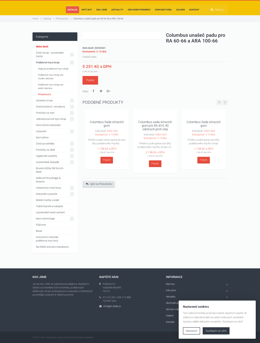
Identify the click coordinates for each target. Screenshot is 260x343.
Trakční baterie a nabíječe (49, 206)
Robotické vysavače (55, 194)
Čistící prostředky (55, 144)
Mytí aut (197, 285)
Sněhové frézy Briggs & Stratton (48, 180)
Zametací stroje (55, 101)
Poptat (90, 80)
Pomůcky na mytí (55, 113)
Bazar (39, 231)
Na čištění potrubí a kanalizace (52, 246)
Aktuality (197, 297)
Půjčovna (41, 224)
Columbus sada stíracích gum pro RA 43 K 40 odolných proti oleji (155, 125)
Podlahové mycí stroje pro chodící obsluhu (51, 77)
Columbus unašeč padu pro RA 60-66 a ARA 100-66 (98, 18)
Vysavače (55, 131)
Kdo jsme (197, 291)
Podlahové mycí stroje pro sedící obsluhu (51, 86)
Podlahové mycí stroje (55, 63)
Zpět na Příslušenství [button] (99, 184)
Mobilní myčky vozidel (47, 200)
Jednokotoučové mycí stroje (55, 119)
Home (37, 18)
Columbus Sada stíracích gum (107, 123)
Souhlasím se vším (216, 330)
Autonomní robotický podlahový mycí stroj (47, 239)
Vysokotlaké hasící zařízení (50, 212)
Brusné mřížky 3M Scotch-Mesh (50, 170)
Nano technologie (55, 219)
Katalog (48, 18)
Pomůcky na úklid (55, 150)
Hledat (217, 9)
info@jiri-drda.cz (112, 306)
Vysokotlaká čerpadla (55, 162)
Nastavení (191, 330)
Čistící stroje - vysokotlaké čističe (55, 54)
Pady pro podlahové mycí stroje (53, 68)
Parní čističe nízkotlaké (48, 125)
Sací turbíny (42, 137)
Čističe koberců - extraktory (55, 107)
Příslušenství (64, 18)
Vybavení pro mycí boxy (55, 188)
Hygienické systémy (55, 156)
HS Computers (48, 337)
